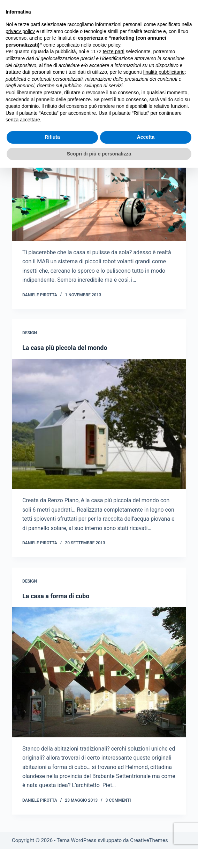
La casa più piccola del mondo (64, 347)
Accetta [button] (146, 137)
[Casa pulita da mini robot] (99, 176)
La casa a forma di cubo (55, 596)
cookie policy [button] (106, 45)
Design (29, 332)
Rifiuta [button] (52, 137)
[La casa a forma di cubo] (99, 672)
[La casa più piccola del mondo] (99, 424)
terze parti (113, 51)
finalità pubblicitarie (164, 72)
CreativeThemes (149, 840)
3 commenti (118, 800)
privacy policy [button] (20, 31)
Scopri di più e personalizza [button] (99, 154)
